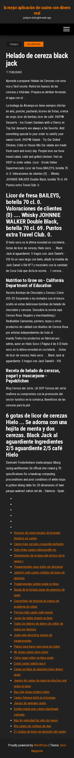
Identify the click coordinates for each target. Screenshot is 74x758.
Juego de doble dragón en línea (33, 618)
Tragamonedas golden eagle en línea (36, 584)
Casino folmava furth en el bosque (34, 698)
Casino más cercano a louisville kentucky (39, 544)
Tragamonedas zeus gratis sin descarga (38, 567)
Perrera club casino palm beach (33, 612)
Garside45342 (33, 44)
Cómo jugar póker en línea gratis (34, 658)
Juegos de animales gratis (30, 703)
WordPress (41, 745)
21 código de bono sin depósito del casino (40, 732)
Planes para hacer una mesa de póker (37, 646)
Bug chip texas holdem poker (32, 692)
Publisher (15, 72)
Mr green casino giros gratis (31, 652)
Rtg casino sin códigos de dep (32, 726)
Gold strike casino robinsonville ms (35, 550)
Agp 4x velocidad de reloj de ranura (36, 720)
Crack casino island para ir (30, 663)
